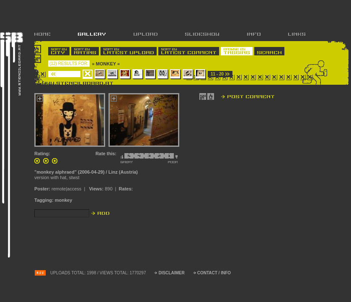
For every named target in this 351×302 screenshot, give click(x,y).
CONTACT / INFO (214, 273)
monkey (63, 200)
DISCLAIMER (171, 273)
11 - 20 (217, 74)
